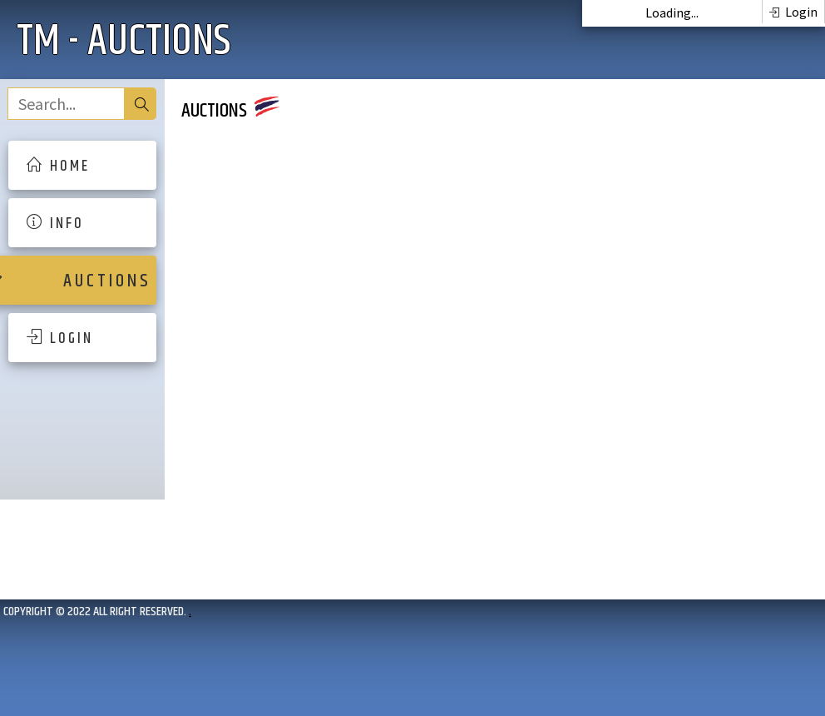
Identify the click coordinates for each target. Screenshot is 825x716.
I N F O (54, 224)
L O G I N (59, 339)
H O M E (57, 166)
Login (793, 11)
